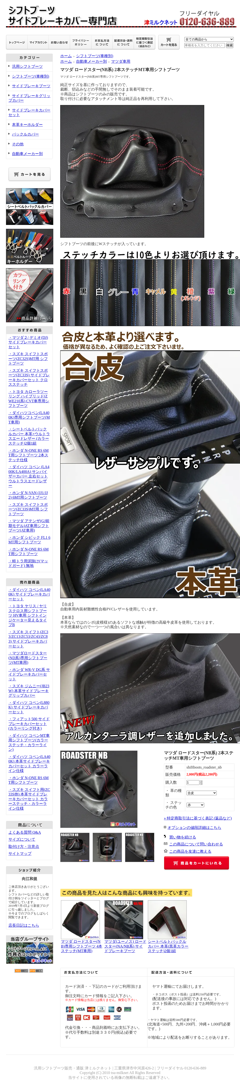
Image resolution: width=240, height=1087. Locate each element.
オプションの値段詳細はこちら (194, 828)
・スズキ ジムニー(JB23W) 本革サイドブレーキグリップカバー (28, 690)
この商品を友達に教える (190, 851)
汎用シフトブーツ (27, 66)
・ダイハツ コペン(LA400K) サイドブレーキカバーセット (29, 594)
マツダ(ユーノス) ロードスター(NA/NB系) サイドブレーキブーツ (125, 946)
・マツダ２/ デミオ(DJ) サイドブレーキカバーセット (28, 342)
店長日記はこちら (23, 925)
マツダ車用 (120, 61)
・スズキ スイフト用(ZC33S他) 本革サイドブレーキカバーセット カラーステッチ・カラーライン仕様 (29, 799)
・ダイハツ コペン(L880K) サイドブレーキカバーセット (28, 707)
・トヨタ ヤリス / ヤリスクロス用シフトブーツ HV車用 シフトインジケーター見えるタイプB (27, 615)
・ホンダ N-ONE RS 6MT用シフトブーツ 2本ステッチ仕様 (28, 455)
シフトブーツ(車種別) (30, 76)
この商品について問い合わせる (196, 844)
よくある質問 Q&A (24, 832)
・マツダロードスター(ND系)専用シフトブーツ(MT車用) (27, 658)
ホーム (66, 56)
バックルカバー (25, 134)
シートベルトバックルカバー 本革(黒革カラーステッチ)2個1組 (168, 946)
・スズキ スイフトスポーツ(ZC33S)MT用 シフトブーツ (28, 509)
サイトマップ (19, 853)
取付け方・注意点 (23, 847)
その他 (18, 144)
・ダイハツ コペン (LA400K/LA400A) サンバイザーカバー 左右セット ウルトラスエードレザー (28, 476)
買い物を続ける (182, 837)
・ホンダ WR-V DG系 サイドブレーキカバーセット (29, 674)
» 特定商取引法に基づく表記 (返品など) (198, 818)
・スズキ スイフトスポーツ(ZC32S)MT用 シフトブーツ (28, 358)
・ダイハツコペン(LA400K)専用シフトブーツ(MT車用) (29, 417)
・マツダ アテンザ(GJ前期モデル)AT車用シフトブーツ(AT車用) (28, 525)
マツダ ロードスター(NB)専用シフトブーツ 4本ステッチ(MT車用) (81, 946)
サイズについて (21, 839)
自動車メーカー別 (27, 154)
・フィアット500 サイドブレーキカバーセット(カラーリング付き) (29, 723)
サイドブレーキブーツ (31, 86)
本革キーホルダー (27, 125)
